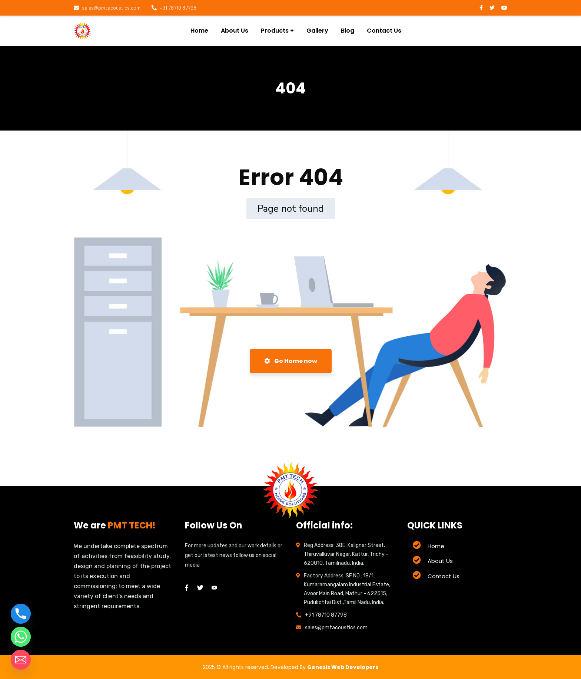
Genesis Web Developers (342, 667)
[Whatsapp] (21, 637)
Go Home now (290, 361)
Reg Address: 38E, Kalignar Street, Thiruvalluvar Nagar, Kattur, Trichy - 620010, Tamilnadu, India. (346, 554)
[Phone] (21, 614)
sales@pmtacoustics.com (107, 7)
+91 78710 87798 (174, 7)
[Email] (21, 660)
